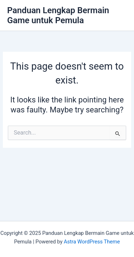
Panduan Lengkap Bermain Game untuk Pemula (58, 15)
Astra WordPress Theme (92, 241)
